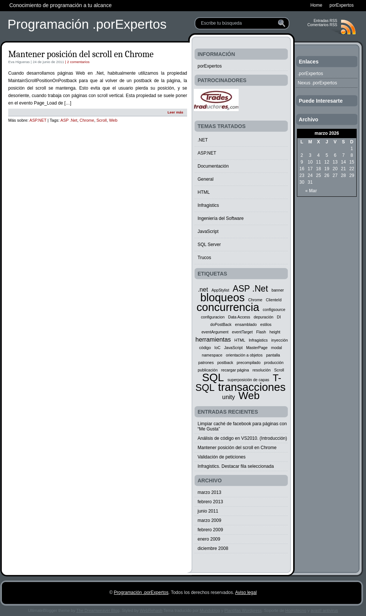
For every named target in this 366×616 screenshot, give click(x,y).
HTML (204, 192)
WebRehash (151, 610)
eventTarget (242, 332)
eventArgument (214, 332)
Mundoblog (210, 610)
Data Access (239, 317)
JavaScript (208, 231)
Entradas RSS (325, 21)
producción (273, 362)
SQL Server (209, 244)
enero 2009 (209, 539)
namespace (212, 355)
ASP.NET (38, 120)
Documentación (213, 166)
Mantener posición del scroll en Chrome (80, 54)
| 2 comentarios (77, 62)
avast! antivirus (324, 610)
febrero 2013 (210, 501)
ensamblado (246, 324)
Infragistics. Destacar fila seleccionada (236, 466)
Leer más (175, 112)
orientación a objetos (244, 355)
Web (113, 120)
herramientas (213, 339)
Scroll (101, 120)
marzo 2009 (209, 520)
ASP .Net (69, 120)
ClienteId (274, 300)
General (206, 179)
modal (276, 347)
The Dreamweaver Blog (98, 610)
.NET (203, 140)
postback (225, 362)
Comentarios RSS (322, 25)
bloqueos (222, 297)
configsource (274, 309)
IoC (217, 347)
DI (279, 317)
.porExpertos (310, 73)
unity (228, 396)
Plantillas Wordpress (243, 610)
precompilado (249, 362)
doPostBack (221, 324)
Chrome (87, 120)
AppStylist (220, 290)
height (275, 332)
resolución (261, 370)
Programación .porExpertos (87, 24)
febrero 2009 (210, 529)
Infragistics (208, 205)
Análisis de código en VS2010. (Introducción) (242, 438)
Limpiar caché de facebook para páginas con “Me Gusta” (242, 426)
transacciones (252, 387)
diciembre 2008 (213, 548)
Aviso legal (246, 592)
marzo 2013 (209, 492)
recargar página (235, 370)
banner (278, 290)
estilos (266, 324)
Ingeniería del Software (221, 218)
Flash (261, 332)
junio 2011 (208, 511)
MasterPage (256, 347)
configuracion (212, 317)
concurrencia (227, 307)
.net (203, 289)
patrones (206, 362)
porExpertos (210, 66)
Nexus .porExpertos (317, 82)
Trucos (204, 257)
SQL (213, 377)
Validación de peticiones (222, 457)
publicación (207, 370)
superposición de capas (248, 379)
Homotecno (295, 610)
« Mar (311, 190)
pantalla (273, 355)
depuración (263, 317)
